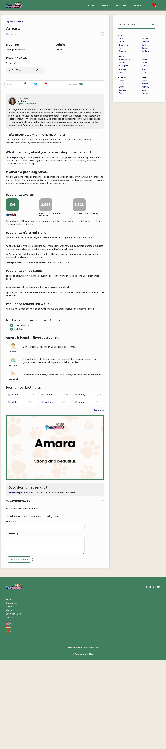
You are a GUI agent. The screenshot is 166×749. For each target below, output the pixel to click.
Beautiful (123, 51)
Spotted (122, 90)
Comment (12, 685)
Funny (121, 48)
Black (121, 84)
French (145, 93)
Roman (145, 84)
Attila (14, 553)
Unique (145, 38)
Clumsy (145, 69)
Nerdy (144, 45)
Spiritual (122, 42)
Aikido (14, 546)
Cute (121, 38)
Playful (122, 62)
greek (13, 499)
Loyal (144, 72)
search (137, 5)
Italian (144, 90)
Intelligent (123, 66)
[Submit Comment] (19, 711)
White (121, 80)
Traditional (123, 45)
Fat (120, 93)
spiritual (13, 513)
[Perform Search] (153, 25)
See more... (99, 561)
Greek (144, 80)
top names (121, 5)
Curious (145, 66)
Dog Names (10, 22)
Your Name (12, 673)
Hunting (145, 51)
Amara (20, 22)
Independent (125, 59)
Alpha (82, 553)
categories (88, 5)
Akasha (49, 546)
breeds (105, 5)
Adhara (49, 553)
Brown (121, 87)
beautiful (13, 527)
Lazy (121, 72)
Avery (82, 546)
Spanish (145, 87)
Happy (144, 59)
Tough (144, 62)
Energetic (123, 69)
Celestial (145, 42)
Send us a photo (17, 644)
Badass (145, 48)
